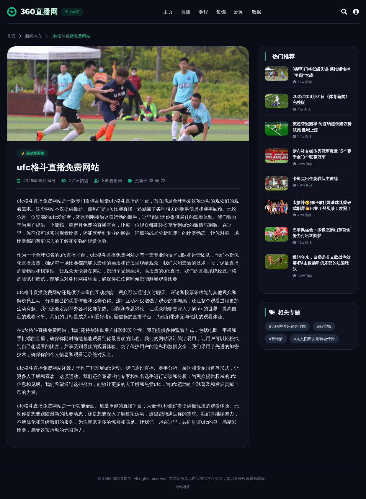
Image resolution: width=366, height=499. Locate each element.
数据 (256, 12)
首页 (11, 36)
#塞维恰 (276, 339)
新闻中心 (33, 36)
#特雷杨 (324, 326)
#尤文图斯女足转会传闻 (314, 339)
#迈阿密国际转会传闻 (287, 326)
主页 (168, 12)
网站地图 (183, 486)
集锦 (221, 12)
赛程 (203, 12)
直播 (185, 12)
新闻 (239, 12)
